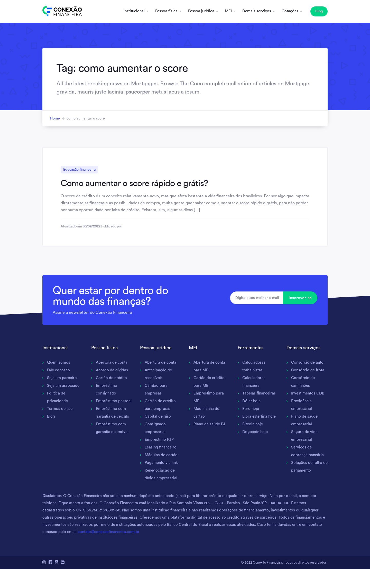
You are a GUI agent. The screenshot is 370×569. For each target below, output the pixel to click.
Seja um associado (63, 386)
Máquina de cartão (161, 455)
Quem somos (58, 362)
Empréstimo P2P (159, 440)
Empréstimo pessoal (114, 401)
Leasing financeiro (161, 447)
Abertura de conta (111, 362)
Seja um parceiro (62, 378)
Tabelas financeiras (259, 393)
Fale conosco (58, 370)
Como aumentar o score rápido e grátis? (134, 183)
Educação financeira (79, 169)
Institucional (134, 11)
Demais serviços (256, 11)
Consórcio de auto (307, 362)
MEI (228, 11)
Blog (319, 11)
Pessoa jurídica (201, 11)
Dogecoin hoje (255, 432)
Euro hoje (250, 409)
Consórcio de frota (307, 370)
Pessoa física (166, 11)
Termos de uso (60, 409)
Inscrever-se (300, 298)
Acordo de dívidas (112, 370)
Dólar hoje (251, 401)
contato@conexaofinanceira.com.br (109, 532)
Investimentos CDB (307, 393)
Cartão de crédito (111, 378)
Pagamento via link (161, 463)
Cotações (290, 11)
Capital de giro (158, 416)
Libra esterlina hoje (259, 416)
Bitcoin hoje (252, 424)
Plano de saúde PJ (209, 424)
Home (55, 118)
